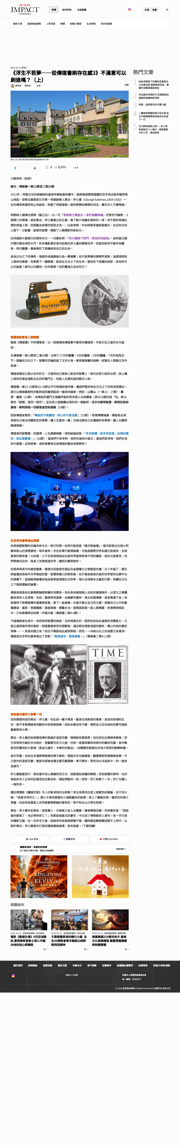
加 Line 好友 (30, 839)
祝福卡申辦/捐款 (161, 965)
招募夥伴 (106, 965)
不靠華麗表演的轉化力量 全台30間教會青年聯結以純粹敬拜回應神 (69, 941)
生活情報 (91, 23)
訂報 (147, 9)
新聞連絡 (32, 965)
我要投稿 (47, 965)
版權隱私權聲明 (125, 965)
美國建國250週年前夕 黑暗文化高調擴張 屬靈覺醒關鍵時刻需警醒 (109, 941)
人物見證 (50, 23)
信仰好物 (66, 9)
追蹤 (38, 85)
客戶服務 (91, 965)
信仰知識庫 (106, 23)
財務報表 (143, 965)
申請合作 (77, 965)
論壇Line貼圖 (72, 974)
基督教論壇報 (34, 23)
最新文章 (17, 23)
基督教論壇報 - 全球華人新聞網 (25, 10)
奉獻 (154, 9)
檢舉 (127, 84)
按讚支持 (69, 839)
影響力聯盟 (75, 23)
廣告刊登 (62, 965)
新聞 (54, 9)
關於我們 (17, 965)
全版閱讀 (81, 9)
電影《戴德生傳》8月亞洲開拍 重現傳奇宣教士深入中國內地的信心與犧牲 (28, 941)
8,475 (60, 167)
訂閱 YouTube (109, 839)
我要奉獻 (121, 849)
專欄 (62, 23)
